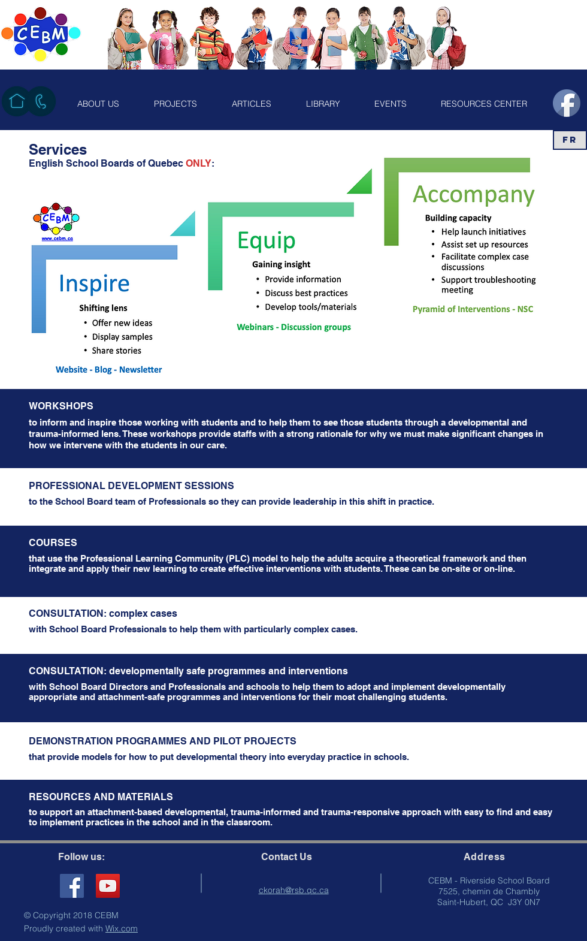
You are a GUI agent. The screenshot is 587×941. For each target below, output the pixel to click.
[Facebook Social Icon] (72, 886)
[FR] (570, 140)
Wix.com (121, 928)
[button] (98, 103)
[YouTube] (108, 886)
